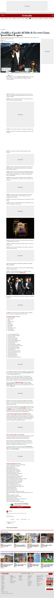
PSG (29, 519)
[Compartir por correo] (10, 75)
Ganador (17, 519)
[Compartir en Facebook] (8, 75)
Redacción (3, 40)
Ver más (8, 515)
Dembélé (9, 409)
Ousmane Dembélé (23, 519)
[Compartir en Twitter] (12, 75)
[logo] (5, 573)
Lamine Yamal (23, 407)
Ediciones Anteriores (50, 589)
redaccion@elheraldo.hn (10, 516)
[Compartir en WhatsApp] (7, 75)
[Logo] (27, 15)
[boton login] (53, 16)
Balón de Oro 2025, (19, 382)
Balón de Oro (22, 272)
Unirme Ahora (21, 507)
